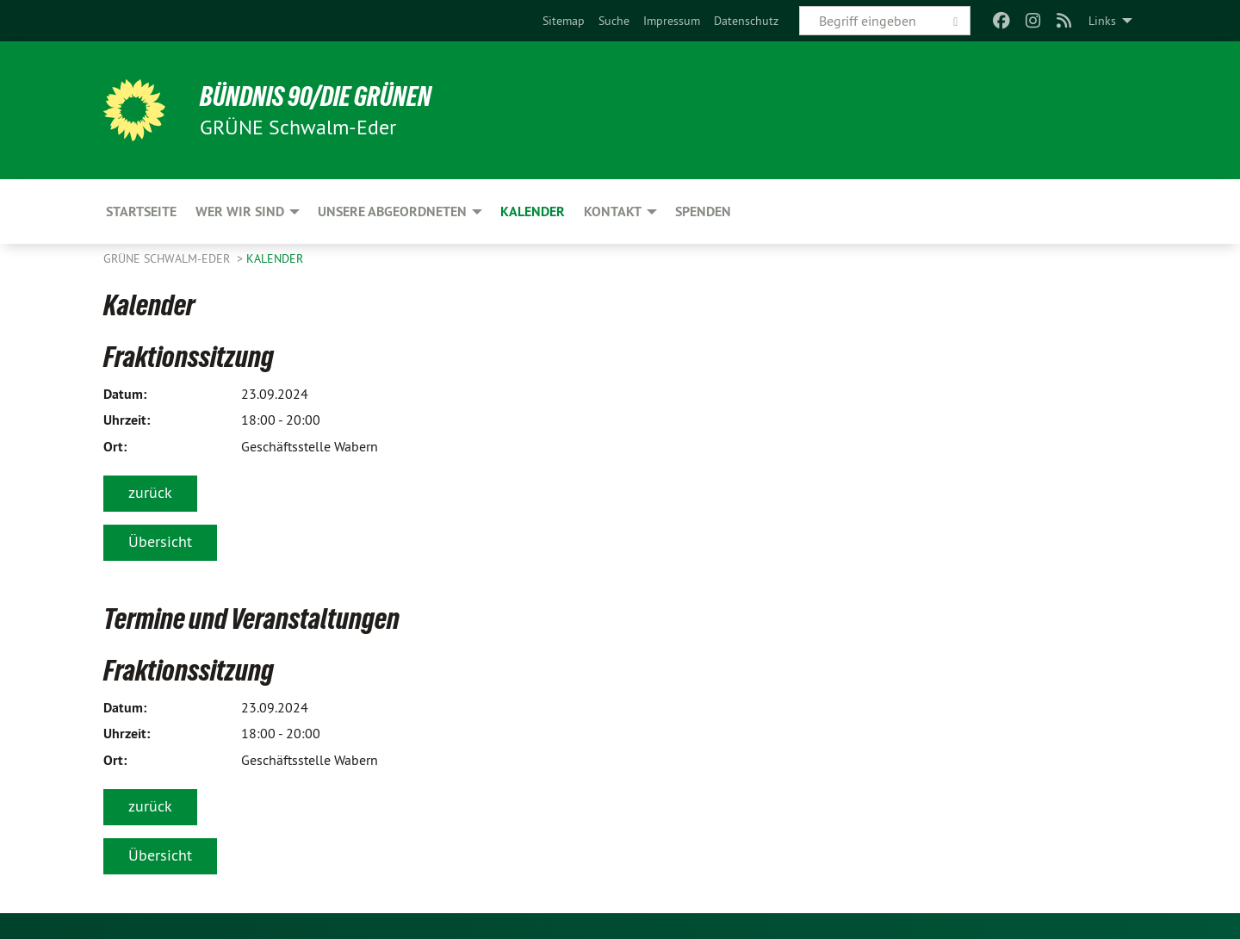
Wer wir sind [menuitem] (239, 211)
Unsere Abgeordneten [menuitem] (392, 211)
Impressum (671, 20)
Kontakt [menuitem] (613, 211)
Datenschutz (746, 20)
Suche (613, 20)
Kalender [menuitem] (532, 211)
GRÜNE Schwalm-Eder (168, 258)
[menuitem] (563, 20)
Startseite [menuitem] (141, 211)
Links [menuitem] (1102, 20)
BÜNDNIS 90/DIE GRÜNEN (315, 96)
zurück (150, 492)
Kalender (274, 258)
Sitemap (563, 20)
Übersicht (160, 541)
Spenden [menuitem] (703, 211)
